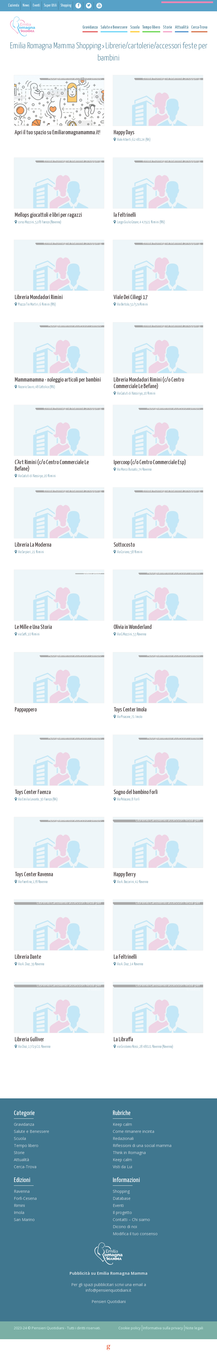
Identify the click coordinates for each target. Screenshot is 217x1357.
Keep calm (122, 1124)
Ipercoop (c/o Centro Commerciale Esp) (150, 462)
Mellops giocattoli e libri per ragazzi (48, 215)
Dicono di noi (125, 1226)
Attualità (21, 1159)
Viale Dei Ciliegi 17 (131, 297)
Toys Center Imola (130, 710)
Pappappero (26, 710)
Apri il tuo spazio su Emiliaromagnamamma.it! (57, 132)
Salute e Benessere (31, 1131)
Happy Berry (125, 874)
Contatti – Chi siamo (131, 1219)
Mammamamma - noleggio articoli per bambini (58, 380)
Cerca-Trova (25, 1166)
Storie (19, 1152)
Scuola (20, 1138)
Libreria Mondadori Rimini (39, 297)
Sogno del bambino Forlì (136, 792)
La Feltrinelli (125, 957)
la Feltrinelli (125, 215)
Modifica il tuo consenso (135, 1233)
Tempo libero (26, 1145)
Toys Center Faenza (33, 792)
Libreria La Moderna (33, 545)
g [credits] (108, 1347)
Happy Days (124, 132)
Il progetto (122, 1212)
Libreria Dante (28, 957)
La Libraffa (123, 1039)
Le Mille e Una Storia (33, 627)
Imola (19, 1212)
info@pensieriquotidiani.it (108, 1290)
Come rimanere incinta (133, 1131)
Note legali (194, 1328)
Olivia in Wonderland (133, 627)
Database (122, 1198)
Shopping (121, 1191)
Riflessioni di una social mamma (142, 1145)
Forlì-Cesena (25, 1198)
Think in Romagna (129, 1152)
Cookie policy (129, 1328)
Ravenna (22, 1191)
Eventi (118, 1205)
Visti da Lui (122, 1166)
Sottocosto (124, 545)
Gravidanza (24, 1124)
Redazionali (123, 1138)
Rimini (19, 1205)
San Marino (24, 1219)
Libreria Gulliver (29, 1039)
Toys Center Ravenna (34, 874)
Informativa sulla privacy (163, 1328)
